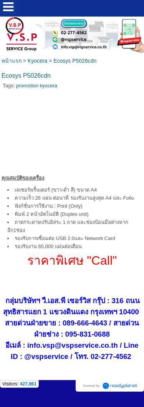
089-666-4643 (85, 323)
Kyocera (37, 61)
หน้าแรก (12, 61)
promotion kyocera (36, 85)
